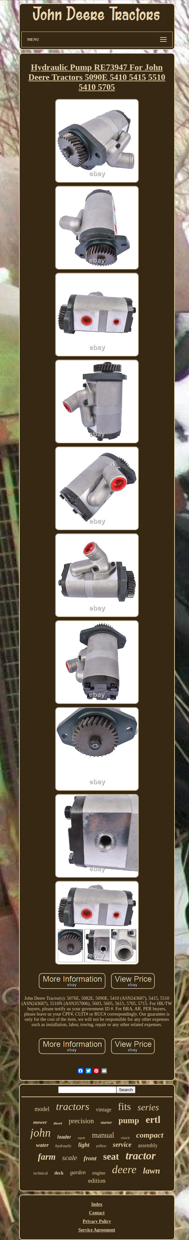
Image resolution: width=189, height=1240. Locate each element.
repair (81, 1138)
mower (40, 1122)
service (122, 1144)
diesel (58, 1123)
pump (129, 1120)
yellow (101, 1146)
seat (111, 1156)
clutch (125, 1138)
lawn (151, 1170)
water (42, 1145)
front (90, 1158)
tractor (141, 1156)
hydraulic (63, 1145)
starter (106, 1122)
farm (47, 1157)
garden (78, 1172)
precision (81, 1121)
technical (41, 1173)
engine (99, 1172)
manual (103, 1135)
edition (97, 1180)
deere (124, 1169)
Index (96, 1204)
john (40, 1132)
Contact (97, 1212)
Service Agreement (96, 1229)
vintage (103, 1109)
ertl (153, 1119)
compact (149, 1135)
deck (58, 1173)
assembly (148, 1145)
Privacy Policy (97, 1221)
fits (124, 1106)
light (83, 1145)
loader (64, 1137)
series (148, 1107)
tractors (72, 1106)
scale (69, 1157)
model (42, 1109)
